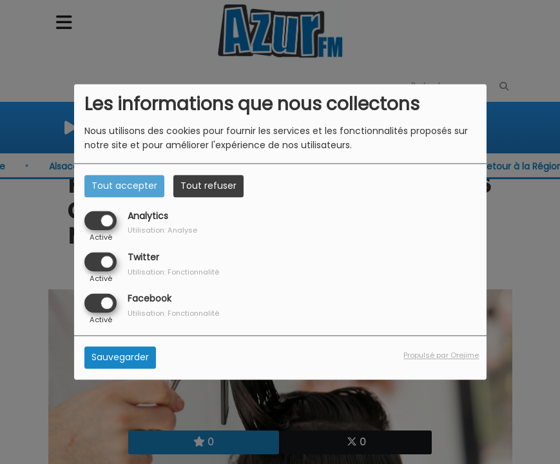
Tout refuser (208, 185)
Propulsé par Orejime (441, 356)
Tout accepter (124, 185)
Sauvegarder (120, 357)
